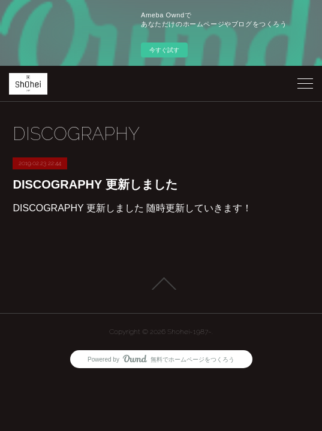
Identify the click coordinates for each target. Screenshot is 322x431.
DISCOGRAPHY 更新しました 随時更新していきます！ (132, 208)
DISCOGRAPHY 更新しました (95, 184)
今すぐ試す (164, 50)
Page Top (161, 283)
